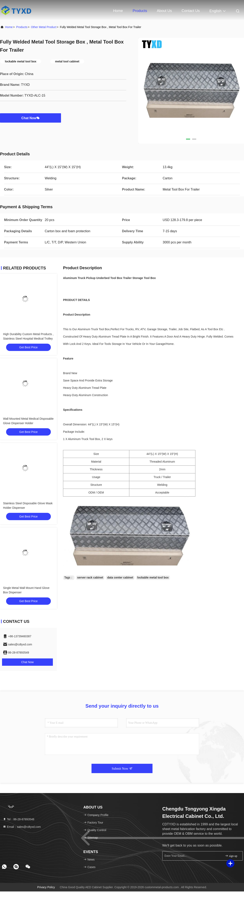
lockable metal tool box (153, 577)
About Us (164, 11)
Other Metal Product (43, 27)
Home (118, 11)
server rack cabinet (90, 577)
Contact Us (191, 11)
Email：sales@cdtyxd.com (22, 826)
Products (140, 11)
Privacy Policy (46, 887)
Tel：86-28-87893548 (18, 819)
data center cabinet (120, 577)
